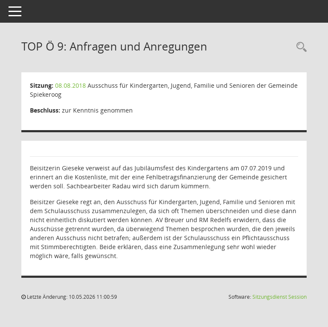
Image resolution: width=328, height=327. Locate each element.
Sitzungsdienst (279, 296)
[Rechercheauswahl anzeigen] (299, 47)
